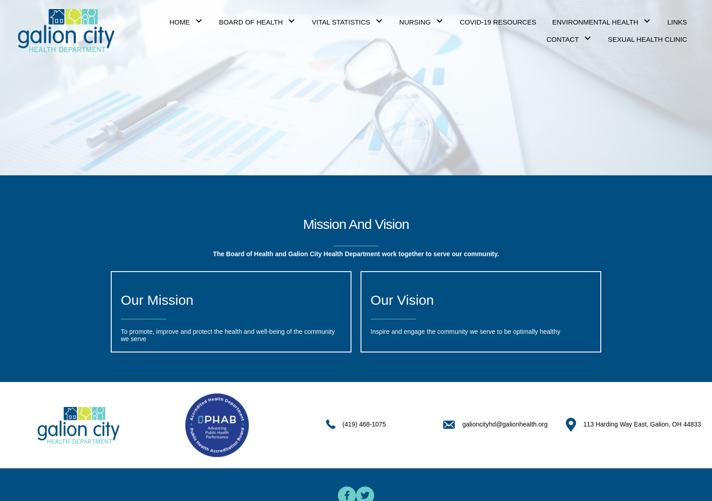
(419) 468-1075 (364, 424)
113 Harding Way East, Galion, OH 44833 (642, 424)
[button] (198, 21)
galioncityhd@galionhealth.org (505, 424)
